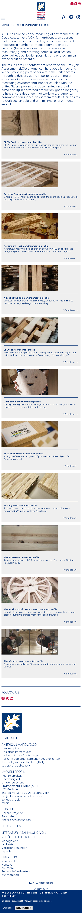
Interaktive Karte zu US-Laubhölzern (25, 792)
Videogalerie (9, 841)
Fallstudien (8, 816)
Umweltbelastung (13, 782)
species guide (10, 748)
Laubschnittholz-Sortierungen (20, 755)
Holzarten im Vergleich (16, 752)
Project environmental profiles (33, 24)
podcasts (7, 844)
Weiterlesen (69, 154)
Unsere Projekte (12, 813)
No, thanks (23, 910)
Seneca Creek (10, 799)
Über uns (9, 857)
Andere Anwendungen (16, 820)
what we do (8, 861)
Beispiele (8, 809)
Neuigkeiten (11, 826)
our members (10, 875)
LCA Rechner (9, 789)
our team (7, 868)
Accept (8, 910)
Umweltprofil (13, 771)
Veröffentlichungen (14, 847)
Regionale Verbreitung (16, 871)
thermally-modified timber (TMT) (22, 762)
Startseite (6, 24)
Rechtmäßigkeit (11, 775)
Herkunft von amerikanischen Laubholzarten (30, 758)
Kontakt (6, 864)
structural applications (16, 765)
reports (6, 851)
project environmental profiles (21, 796)
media (5, 803)
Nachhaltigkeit (10, 779)
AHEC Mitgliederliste (43, 882)
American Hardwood (19, 744)
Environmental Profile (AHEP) (20, 786)
